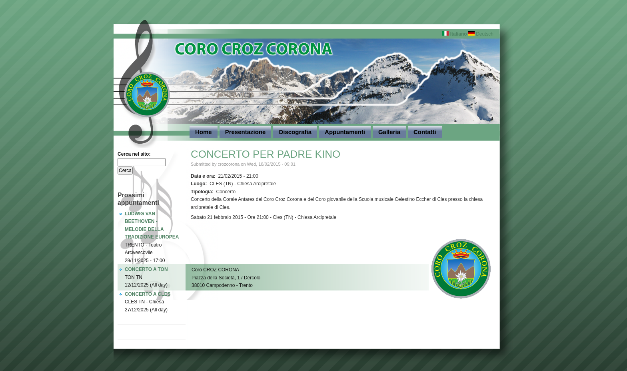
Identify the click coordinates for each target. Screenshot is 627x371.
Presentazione (245, 131)
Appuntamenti (345, 131)
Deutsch (480, 34)
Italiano (454, 34)
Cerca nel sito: (134, 154)
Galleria (389, 131)
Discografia (295, 131)
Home (203, 131)
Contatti (424, 131)
